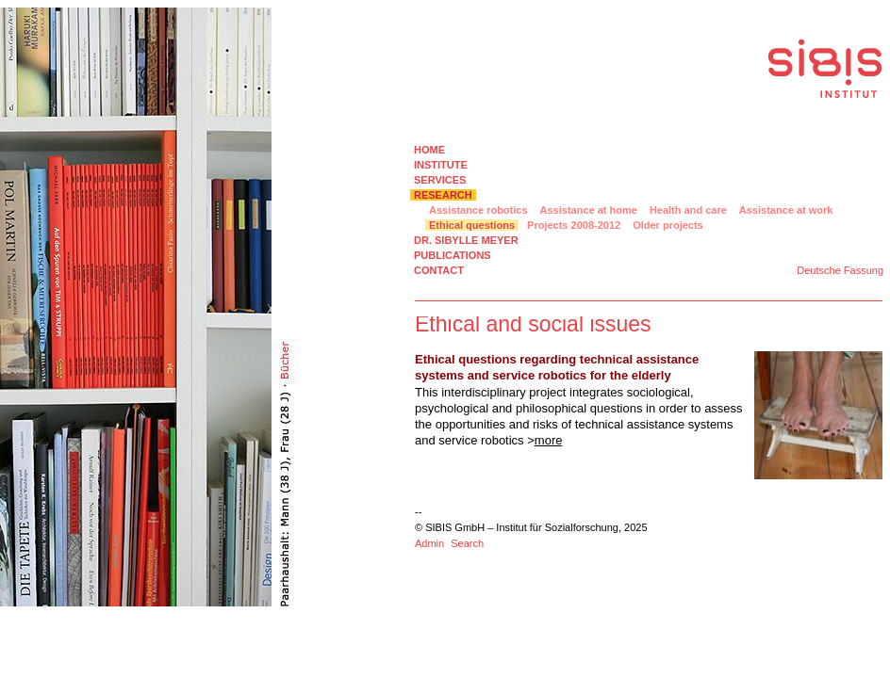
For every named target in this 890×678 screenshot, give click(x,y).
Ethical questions (472, 225)
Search (467, 543)
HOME (429, 149)
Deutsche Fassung (840, 270)
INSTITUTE (441, 164)
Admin (429, 543)
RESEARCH (443, 195)
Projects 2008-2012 (573, 225)
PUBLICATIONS (452, 255)
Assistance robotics (478, 210)
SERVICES (440, 180)
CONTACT (439, 270)
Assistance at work (786, 210)
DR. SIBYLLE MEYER (466, 240)
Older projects (668, 225)
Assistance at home (588, 210)
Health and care (688, 210)
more (549, 440)
